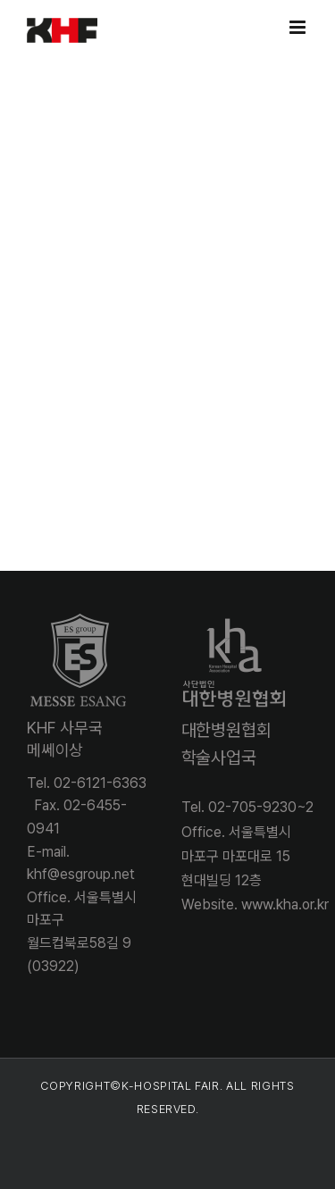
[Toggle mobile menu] (298, 27)
